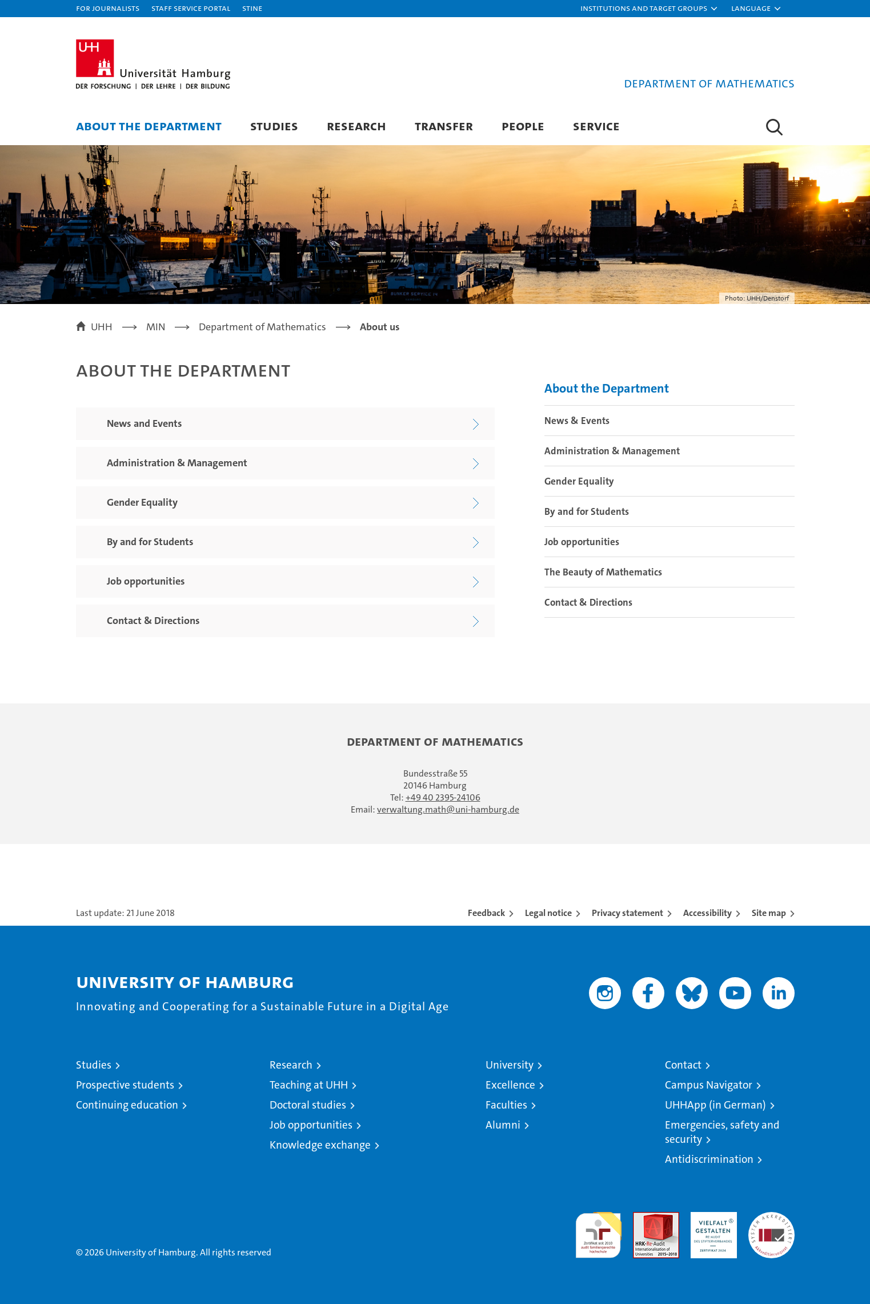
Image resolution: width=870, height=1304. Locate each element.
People (523, 125)
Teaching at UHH (309, 1085)
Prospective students (125, 1085)
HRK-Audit (711, 1218)
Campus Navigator (708, 1085)
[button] (649, 8)
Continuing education (127, 1105)
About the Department (149, 125)
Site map (769, 913)
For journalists (107, 8)
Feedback (486, 913)
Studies (274, 125)
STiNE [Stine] (252, 8)
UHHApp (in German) (715, 1105)
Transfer (444, 125)
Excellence (510, 1085)
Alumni (503, 1125)
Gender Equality (579, 481)
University (510, 1065)
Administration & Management (612, 451)
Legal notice (548, 913)
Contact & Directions (588, 602)
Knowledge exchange (320, 1145)
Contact (683, 1065)
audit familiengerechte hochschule (598, 1230)
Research (356, 125)
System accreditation (771, 1224)
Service (596, 125)
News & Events (577, 420)
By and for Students (586, 511)
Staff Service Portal (190, 8)
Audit (644, 1218)
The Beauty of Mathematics (603, 572)
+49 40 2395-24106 (443, 797)
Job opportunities (581, 541)
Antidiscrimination (709, 1159)
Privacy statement (627, 913)
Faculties (506, 1105)
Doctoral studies (308, 1105)
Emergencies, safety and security (722, 1132)
